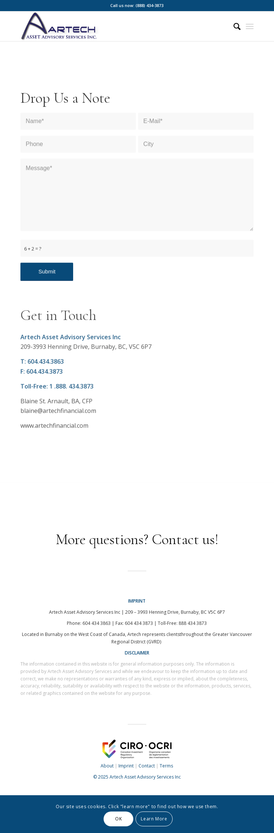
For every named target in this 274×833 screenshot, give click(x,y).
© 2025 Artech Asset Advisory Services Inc (137, 777)
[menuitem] (233, 26)
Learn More (154, 819)
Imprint (126, 766)
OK (118, 819)
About (107, 766)
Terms (166, 766)
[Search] (233, 26)
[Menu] (250, 26)
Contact (146, 766)
